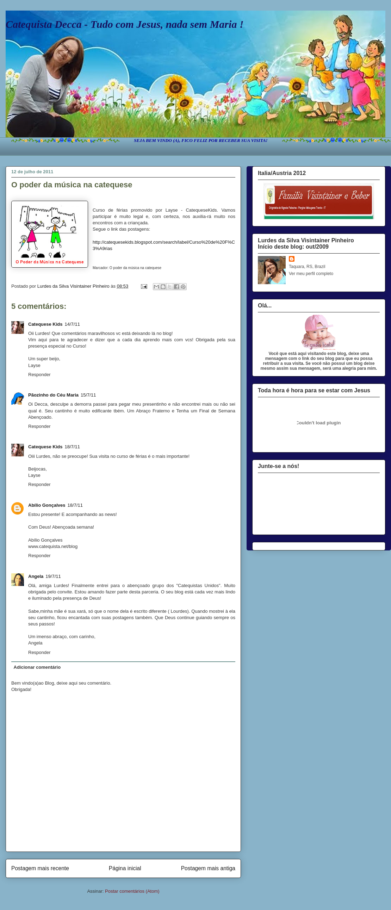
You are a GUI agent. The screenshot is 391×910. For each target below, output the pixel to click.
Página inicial (125, 868)
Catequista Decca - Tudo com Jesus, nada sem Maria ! (125, 24)
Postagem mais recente (40, 868)
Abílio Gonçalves (46, 505)
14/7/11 (72, 324)
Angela (35, 576)
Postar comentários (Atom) (132, 891)
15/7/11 (88, 395)
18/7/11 (72, 446)
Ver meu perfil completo (311, 273)
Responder (39, 374)
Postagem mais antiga (208, 868)
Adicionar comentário (37, 667)
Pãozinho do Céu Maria (53, 395)
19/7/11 (53, 576)
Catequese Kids (45, 324)
